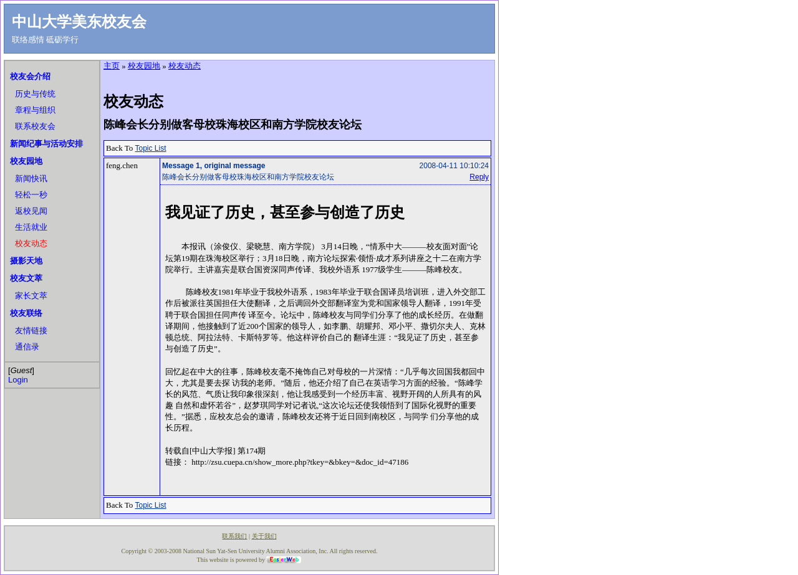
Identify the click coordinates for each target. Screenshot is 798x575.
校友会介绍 (30, 76)
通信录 (27, 346)
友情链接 (31, 330)
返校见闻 (31, 211)
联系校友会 (35, 126)
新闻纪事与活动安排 (46, 143)
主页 (111, 65)
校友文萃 (26, 278)
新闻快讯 (31, 178)
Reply (479, 177)
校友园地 (26, 161)
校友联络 (26, 313)
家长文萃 (31, 295)
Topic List (150, 148)
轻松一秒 (31, 194)
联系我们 (234, 536)
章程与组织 (35, 110)
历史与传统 (35, 93)
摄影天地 (26, 260)
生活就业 (31, 227)
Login (18, 379)
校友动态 (31, 243)
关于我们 (264, 536)
